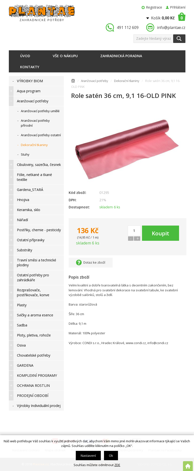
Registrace (154, 7)
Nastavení (88, 455)
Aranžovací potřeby (94, 81)
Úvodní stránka (73, 81)
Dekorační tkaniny (126, 81)
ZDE (117, 465)
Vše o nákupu (65, 56)
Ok (111, 455)
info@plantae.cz (171, 27)
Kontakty (29, 67)
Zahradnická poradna (121, 56)
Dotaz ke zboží (94, 262)
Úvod (25, 56)
